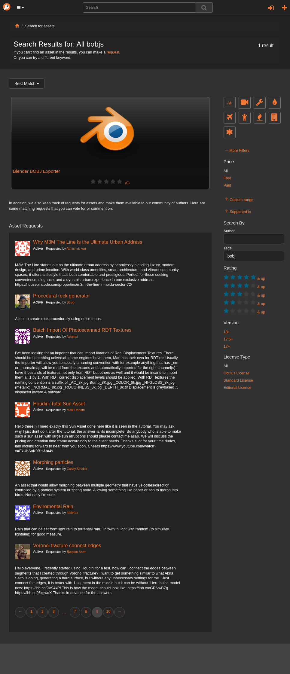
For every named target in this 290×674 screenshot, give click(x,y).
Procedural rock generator (61, 295)
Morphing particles (53, 462)
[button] (20, 7)
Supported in (238, 211)
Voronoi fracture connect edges (67, 545)
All (229, 103)
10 (108, 611)
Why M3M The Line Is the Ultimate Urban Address (87, 242)
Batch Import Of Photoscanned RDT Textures (82, 330)
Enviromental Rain (53, 506)
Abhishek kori (76, 248)
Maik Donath (76, 410)
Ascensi (72, 336)
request (113, 52)
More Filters (237, 149)
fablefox (72, 512)
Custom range (239, 199)
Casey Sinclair (77, 469)
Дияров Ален (76, 552)
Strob (71, 302)
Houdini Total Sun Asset (59, 403)
